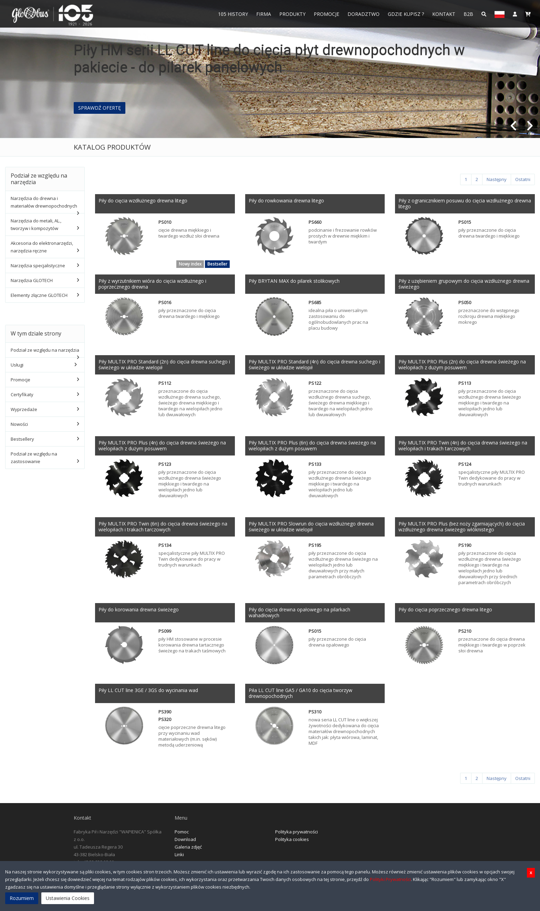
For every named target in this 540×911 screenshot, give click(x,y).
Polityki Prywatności (390, 879)
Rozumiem (22, 898)
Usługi (17, 365)
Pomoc (182, 835)
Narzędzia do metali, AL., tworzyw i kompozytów (36, 224)
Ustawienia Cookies (68, 898)
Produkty (292, 14)
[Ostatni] (523, 179)
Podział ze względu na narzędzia (45, 350)
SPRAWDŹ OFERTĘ (99, 107)
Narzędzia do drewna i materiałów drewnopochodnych (44, 202)
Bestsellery (22, 439)
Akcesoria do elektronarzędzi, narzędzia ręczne (42, 247)
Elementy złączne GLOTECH (39, 295)
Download (185, 843)
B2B (468, 14)
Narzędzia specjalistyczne (38, 265)
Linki (179, 858)
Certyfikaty (22, 394)
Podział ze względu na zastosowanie (34, 457)
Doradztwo (363, 14)
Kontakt (443, 14)
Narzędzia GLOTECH (32, 280)
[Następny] (496, 179)
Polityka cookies (292, 843)
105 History (233, 14)
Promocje (326, 14)
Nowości (19, 424)
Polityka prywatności (296, 835)
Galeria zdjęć (188, 850)
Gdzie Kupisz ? (406, 14)
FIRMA (263, 14)
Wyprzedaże (24, 409)
